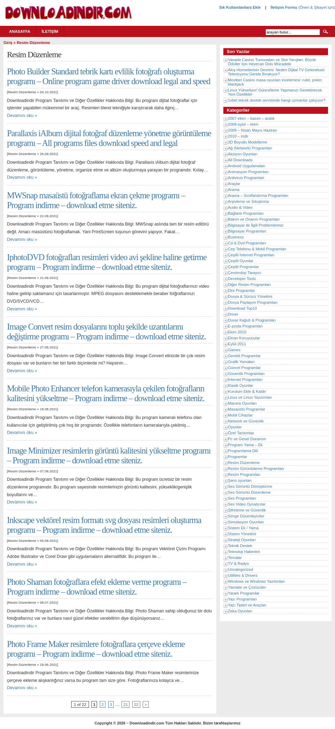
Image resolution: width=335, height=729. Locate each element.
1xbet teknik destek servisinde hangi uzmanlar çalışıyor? (277, 100)
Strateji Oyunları (242, 540)
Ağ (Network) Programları (250, 148)
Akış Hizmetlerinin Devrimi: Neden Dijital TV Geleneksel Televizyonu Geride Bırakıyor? (276, 72)
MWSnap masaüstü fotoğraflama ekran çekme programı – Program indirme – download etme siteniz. (96, 200)
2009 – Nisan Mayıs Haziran (252, 130)
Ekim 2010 (237, 332)
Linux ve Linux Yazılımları (250, 397)
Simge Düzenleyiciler (246, 516)
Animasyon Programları (248, 172)
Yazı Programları (242, 599)
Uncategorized (240, 569)
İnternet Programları (245, 379)
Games (234, 350)
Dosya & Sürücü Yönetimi (250, 296)
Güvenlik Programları (246, 373)
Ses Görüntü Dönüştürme (250, 486)
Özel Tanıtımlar (241, 433)
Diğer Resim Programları (249, 284)
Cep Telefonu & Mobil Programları (257, 249)
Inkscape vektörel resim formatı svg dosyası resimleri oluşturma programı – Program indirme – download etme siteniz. (104, 525)
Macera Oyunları (242, 403)
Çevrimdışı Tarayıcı (244, 273)
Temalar (235, 557)
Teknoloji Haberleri (244, 552)
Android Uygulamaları (247, 166)
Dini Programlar (241, 290)
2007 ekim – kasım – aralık (251, 118)
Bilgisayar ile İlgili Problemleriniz (255, 225)
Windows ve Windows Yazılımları (256, 581)
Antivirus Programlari (246, 178)
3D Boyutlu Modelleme (247, 142)
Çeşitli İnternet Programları (251, 255)
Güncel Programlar (244, 368)
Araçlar (234, 184)
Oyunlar (234, 427)
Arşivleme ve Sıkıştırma (248, 201)
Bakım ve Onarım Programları (254, 219)
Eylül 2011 (237, 344)
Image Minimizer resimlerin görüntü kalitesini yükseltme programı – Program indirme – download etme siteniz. (108, 455)
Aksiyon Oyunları (243, 154)
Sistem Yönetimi (242, 534)
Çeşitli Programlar (243, 267)
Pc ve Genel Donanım (247, 439)
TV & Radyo (238, 563)
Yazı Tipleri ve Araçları (247, 605)
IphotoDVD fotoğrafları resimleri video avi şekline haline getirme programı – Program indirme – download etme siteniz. (107, 262)
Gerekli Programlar (244, 356)
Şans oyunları (240, 480)
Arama (233, 189)
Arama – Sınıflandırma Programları (258, 195)
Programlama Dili (243, 451)
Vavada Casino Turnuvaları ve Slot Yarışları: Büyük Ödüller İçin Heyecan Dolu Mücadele (272, 62)
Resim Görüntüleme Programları (256, 468)
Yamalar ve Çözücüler (247, 587)
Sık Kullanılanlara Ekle (240, 7)
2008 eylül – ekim (243, 124)
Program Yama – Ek (245, 445)
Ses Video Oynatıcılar (247, 504)
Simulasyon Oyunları (246, 522)
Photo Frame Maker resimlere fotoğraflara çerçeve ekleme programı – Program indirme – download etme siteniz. (96, 648)
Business (236, 237)
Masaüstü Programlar (246, 409)
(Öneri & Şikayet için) (316, 7)
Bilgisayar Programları (247, 231)
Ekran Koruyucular (244, 338)
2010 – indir (238, 136)
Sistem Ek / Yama (243, 528)
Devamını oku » (22, 115)
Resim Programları (244, 474)
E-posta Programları (245, 326)
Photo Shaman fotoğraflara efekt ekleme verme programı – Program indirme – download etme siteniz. (96, 586)
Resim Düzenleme (22, 92)
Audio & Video (240, 207)
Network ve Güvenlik (246, 421)
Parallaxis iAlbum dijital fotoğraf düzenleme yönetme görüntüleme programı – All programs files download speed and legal (109, 138)
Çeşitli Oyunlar (240, 261)
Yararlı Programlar (244, 593)
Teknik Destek (240, 546)
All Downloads (240, 160)
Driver (233, 314)
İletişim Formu (283, 7)
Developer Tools (242, 279)
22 (136, 704)
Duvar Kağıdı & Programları (252, 320)
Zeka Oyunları (240, 611)
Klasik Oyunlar (240, 385)
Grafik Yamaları (241, 362)
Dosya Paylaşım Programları (252, 302)
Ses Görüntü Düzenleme (249, 492)
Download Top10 (242, 308)
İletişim (50, 31)
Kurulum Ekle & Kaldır (247, 391)
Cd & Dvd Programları (247, 243)
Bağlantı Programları (246, 213)
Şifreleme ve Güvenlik (247, 510)
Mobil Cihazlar (240, 415)
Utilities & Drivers (243, 575)
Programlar (237, 457)
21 (125, 704)
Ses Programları (242, 498)
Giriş (8, 42)
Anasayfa (19, 31)
